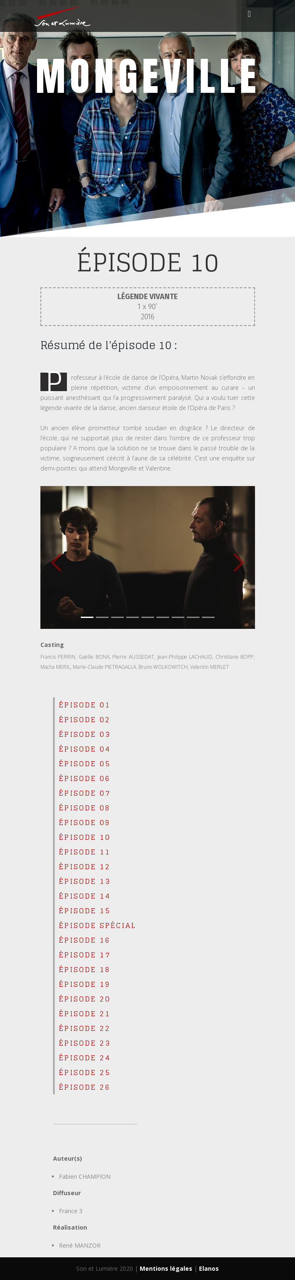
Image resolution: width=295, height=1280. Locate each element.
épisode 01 (85, 704)
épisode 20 (85, 998)
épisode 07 (85, 792)
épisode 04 (85, 748)
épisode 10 (85, 837)
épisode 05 (85, 763)
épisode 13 (85, 881)
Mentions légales (166, 1268)
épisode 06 (85, 778)
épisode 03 (85, 734)
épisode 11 (85, 851)
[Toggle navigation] (249, 16)
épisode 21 (85, 1013)
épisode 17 (85, 954)
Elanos (209, 1268)
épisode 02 (85, 719)
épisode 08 (85, 807)
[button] (56, 557)
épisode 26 (85, 1086)
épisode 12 (85, 866)
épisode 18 (85, 969)
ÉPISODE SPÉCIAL (97, 925)
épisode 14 (85, 895)
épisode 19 (85, 984)
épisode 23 (85, 1042)
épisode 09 (85, 822)
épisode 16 (85, 939)
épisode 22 (85, 1028)
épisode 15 (85, 910)
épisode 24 (85, 1057)
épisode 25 (85, 1072)
